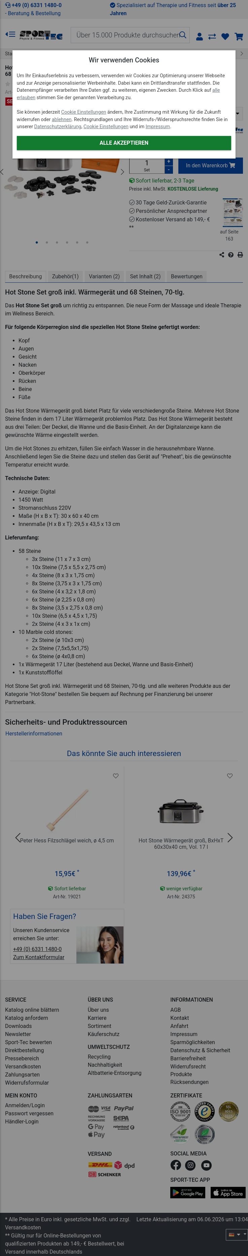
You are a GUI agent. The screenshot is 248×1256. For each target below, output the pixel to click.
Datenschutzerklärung (57, 127)
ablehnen (62, 119)
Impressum (158, 127)
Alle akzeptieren (124, 143)
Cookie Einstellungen (83, 112)
